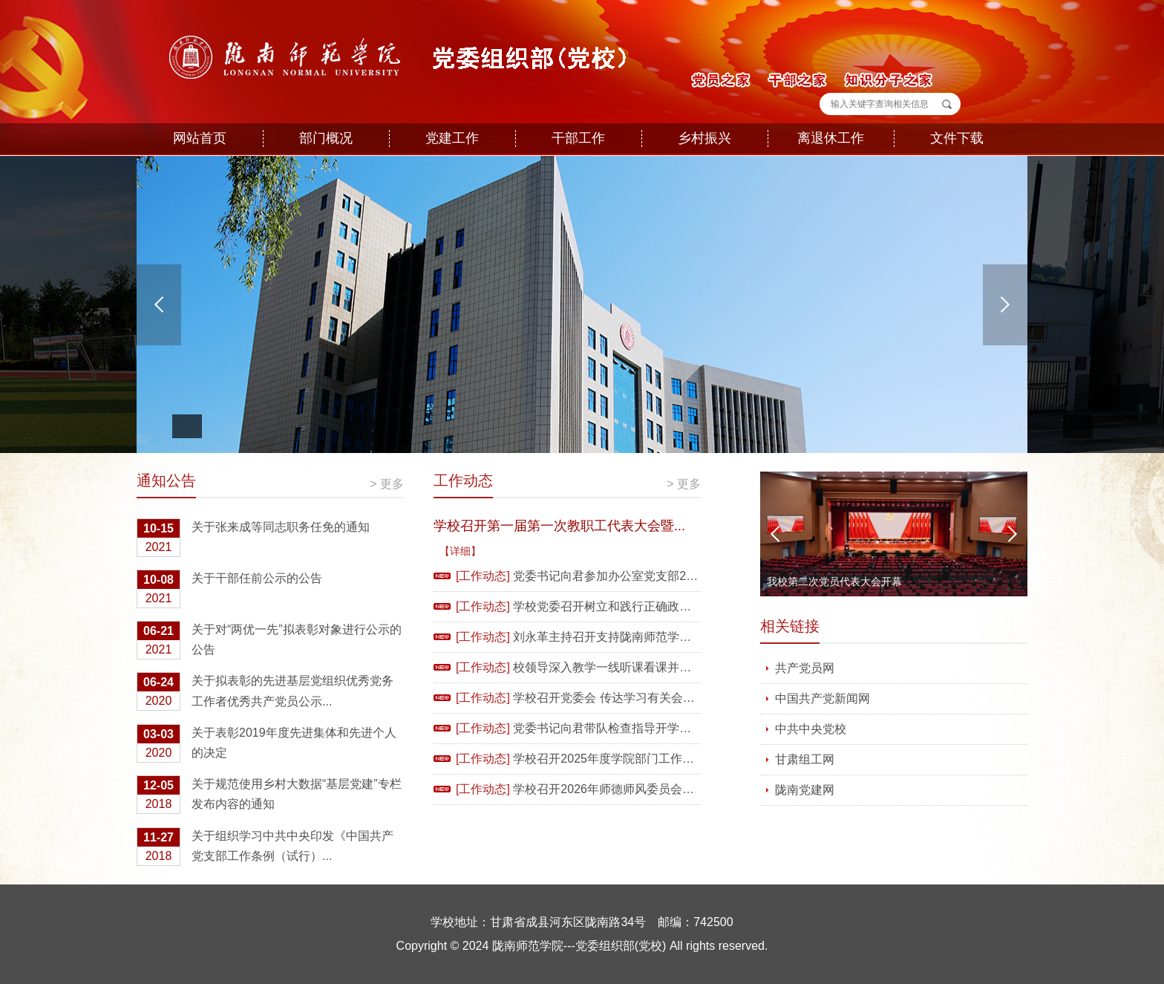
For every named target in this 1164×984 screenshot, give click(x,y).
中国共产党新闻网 (822, 698)
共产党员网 (804, 668)
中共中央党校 (810, 729)
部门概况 (326, 138)
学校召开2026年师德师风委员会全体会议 (621, 789)
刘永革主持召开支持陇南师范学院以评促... (624, 637)
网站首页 (199, 138)
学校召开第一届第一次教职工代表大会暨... (559, 525)
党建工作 (452, 138)
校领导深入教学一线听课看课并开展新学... (624, 667)
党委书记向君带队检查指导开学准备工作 (620, 728)
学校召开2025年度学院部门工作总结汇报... (626, 758)
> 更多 (387, 484)
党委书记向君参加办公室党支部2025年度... (626, 576)
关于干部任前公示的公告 (229, 590)
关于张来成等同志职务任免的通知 (253, 539)
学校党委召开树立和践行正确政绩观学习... (624, 606)
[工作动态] (483, 576)
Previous (775, 534)
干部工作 (578, 138)
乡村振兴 (704, 138)
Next (1012, 534)
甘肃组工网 (804, 759)
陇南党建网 (804, 789)
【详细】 (460, 551)
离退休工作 (830, 138)
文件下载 (957, 138)
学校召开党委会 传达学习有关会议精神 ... (622, 697)
